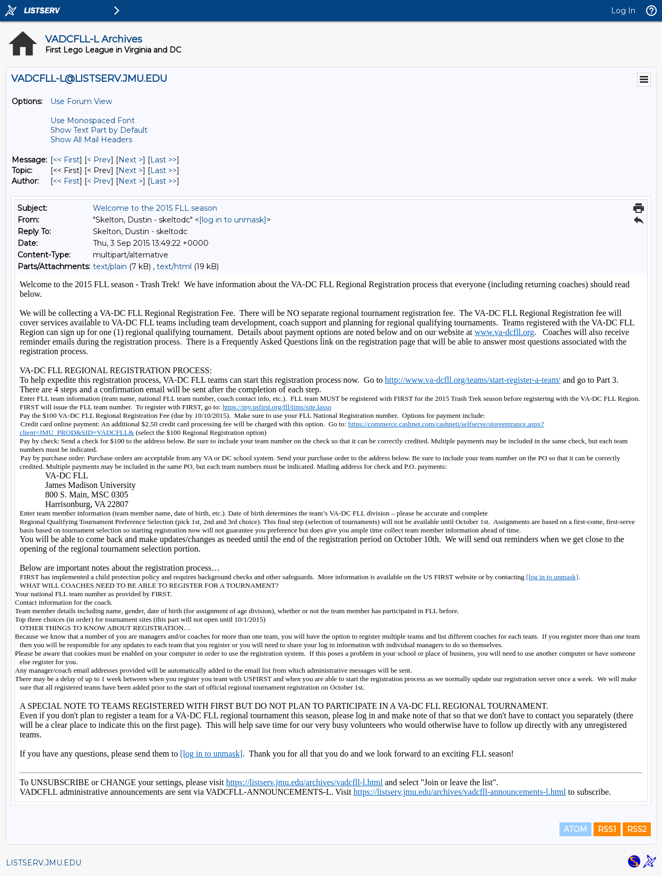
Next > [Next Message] (130, 160)
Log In (623, 10)
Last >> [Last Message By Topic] (163, 170)
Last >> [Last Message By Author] (163, 181)
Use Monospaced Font (92, 120)
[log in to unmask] (232, 220)
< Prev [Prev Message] (99, 160)
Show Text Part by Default (99, 130)
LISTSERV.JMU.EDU (43, 863)
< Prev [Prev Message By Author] (99, 181)
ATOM (575, 829)
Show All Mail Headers (91, 139)
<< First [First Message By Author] (66, 181)
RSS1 (607, 829)
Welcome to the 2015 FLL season (155, 208)
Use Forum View (81, 101)
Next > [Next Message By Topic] (130, 170)
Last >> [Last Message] (163, 160)
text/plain (110, 266)
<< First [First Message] (66, 160)
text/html (174, 266)
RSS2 (637, 829)
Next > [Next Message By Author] (130, 181)
